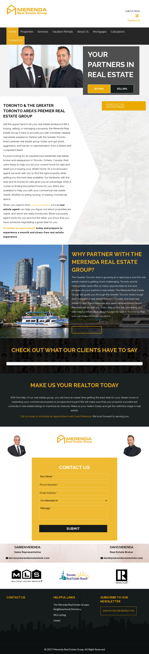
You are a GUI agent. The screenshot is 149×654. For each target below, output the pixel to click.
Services (43, 31)
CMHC (57, 619)
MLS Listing (59, 613)
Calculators (118, 31)
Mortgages (100, 31)
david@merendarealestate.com (123, 557)
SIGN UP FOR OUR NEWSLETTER (118, 609)
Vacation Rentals (62, 31)
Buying (99, 88)
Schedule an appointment (19, 228)
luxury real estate (40, 205)
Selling (122, 88)
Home (12, 31)
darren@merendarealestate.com (29, 557)
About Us (83, 31)
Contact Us (134, 20)
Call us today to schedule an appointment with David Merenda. (56, 416)
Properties (27, 31)
